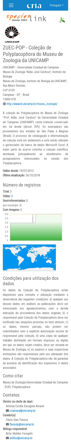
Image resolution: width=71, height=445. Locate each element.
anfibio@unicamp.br (21, 438)
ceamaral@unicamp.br (23, 410)
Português (55, 5)
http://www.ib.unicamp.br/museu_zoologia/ (32, 104)
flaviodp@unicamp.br (22, 424)
